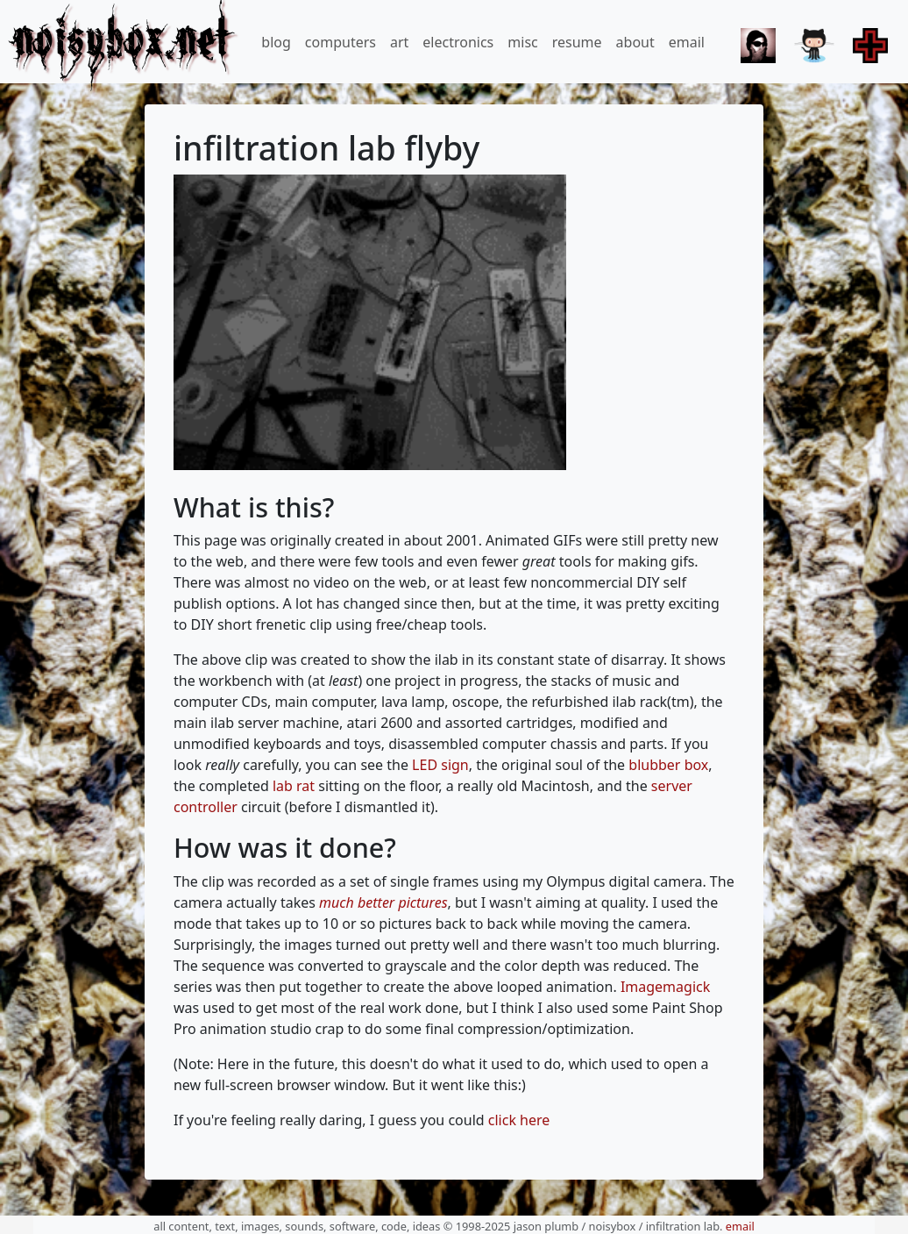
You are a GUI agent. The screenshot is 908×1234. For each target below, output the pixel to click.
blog (276, 42)
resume (577, 42)
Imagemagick (665, 986)
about (635, 42)
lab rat (294, 785)
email (687, 42)
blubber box (668, 764)
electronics (457, 42)
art (399, 42)
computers (340, 42)
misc (522, 42)
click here (519, 1120)
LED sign (440, 764)
